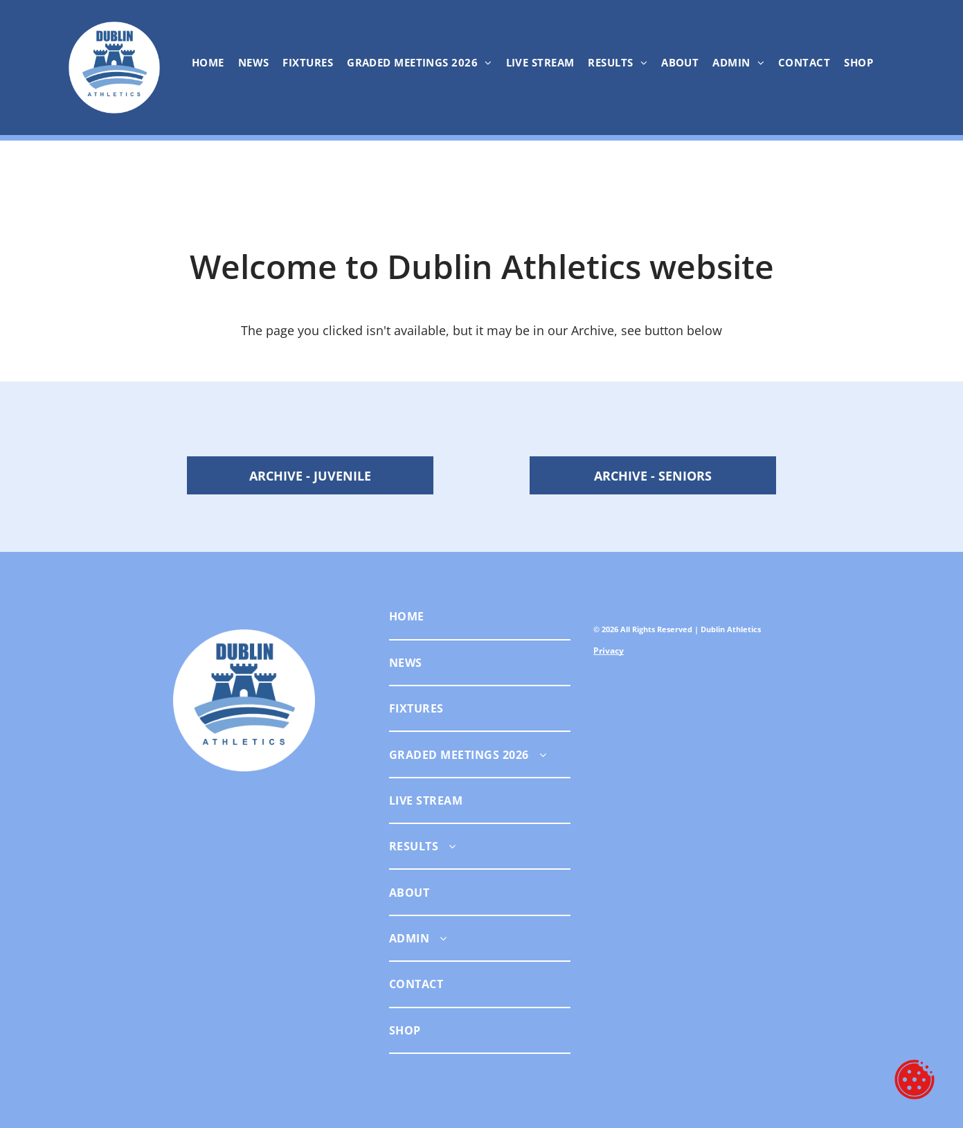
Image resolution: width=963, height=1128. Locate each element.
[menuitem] (208, 62)
